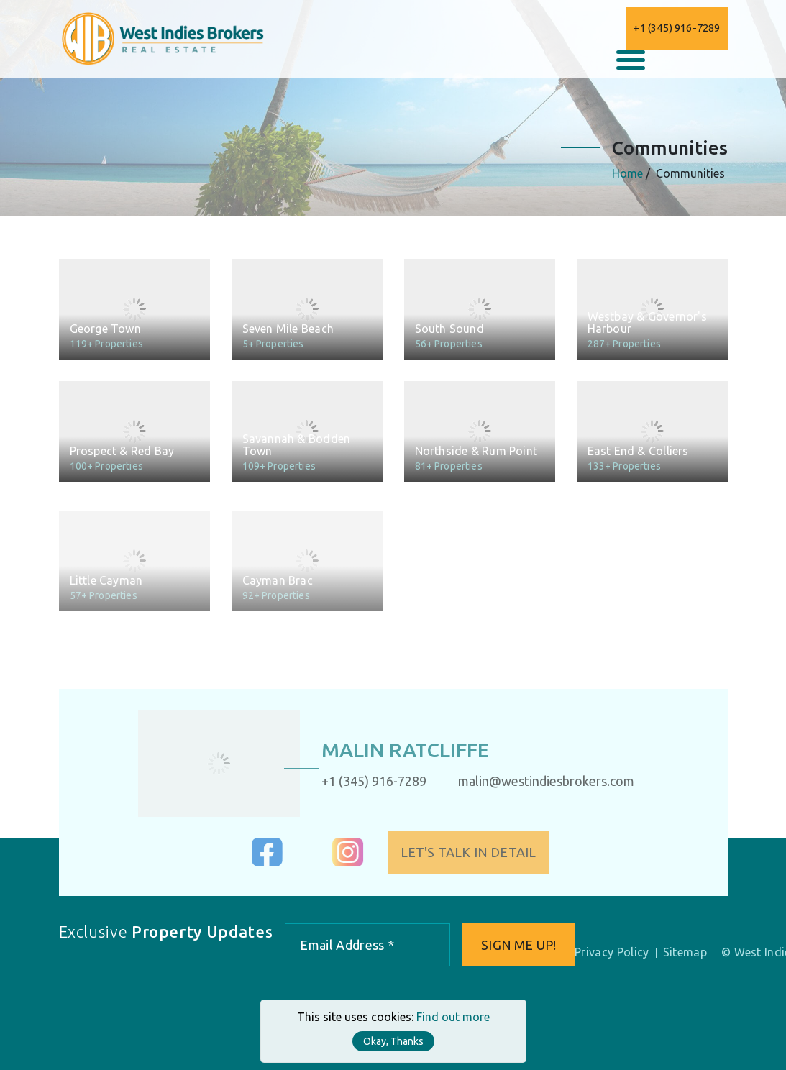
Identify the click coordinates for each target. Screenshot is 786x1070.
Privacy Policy (612, 952)
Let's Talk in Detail (477, 852)
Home (628, 173)
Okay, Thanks (393, 1041)
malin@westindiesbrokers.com (537, 781)
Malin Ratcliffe (396, 750)
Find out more (453, 1016)
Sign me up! (518, 945)
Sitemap (685, 952)
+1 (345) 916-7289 (676, 28)
